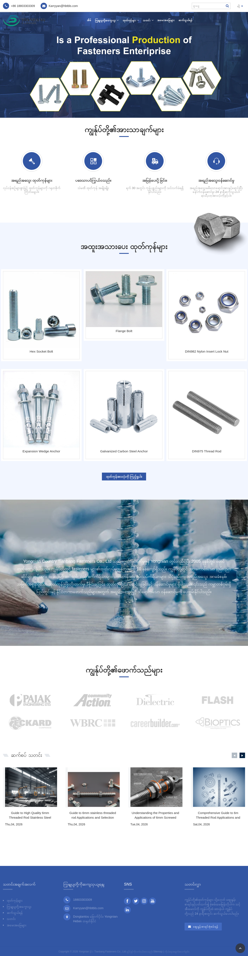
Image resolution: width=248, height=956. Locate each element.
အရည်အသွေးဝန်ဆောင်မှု (216, 180)
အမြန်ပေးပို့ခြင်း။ (154, 180)
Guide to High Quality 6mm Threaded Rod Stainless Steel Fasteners (30, 815)
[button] (234, 755)
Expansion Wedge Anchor (41, 451)
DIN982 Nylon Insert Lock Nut (206, 351)
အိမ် (89, 20)
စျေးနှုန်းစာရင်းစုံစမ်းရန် (205, 926)
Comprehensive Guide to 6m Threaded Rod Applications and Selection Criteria (218, 815)
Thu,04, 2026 (14, 824)
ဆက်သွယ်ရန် (185, 20)
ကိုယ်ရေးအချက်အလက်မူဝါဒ (176, 951)
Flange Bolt (124, 331)
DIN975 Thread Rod (206, 451)
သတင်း (148, 20)
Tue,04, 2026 (139, 824)
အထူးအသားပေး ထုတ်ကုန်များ (124, 246)
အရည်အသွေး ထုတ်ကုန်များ (31, 180)
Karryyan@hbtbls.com (88, 908)
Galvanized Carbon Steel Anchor (124, 451)
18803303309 (26, 6)
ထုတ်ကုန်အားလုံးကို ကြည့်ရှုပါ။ (124, 476)
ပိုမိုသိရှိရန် (124, 611)
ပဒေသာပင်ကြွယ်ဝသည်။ (93, 180)
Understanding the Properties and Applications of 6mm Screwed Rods (155, 815)
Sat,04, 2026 (201, 824)
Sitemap (157, 951)
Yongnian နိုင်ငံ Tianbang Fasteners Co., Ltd (102, 951)
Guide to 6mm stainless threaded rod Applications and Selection (92, 815)
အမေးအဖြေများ (166, 20)
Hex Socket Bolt (41, 351)
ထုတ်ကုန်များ (131, 20)
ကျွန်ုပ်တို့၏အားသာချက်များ (124, 129)
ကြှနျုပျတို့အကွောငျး (107, 20)
